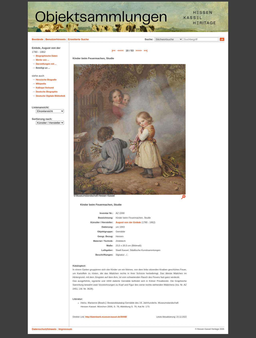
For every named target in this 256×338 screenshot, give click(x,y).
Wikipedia (41, 83)
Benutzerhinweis (55, 39)
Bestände (37, 39)
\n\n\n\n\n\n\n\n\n (169, 39)
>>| (146, 50)
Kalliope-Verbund (45, 87)
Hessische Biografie (46, 79)
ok (222, 39)
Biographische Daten (47, 56)
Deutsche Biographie (47, 91)
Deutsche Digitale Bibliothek (50, 96)
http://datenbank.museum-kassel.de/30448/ (106, 317)
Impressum (65, 329)
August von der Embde (128, 222)
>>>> (139, 50)
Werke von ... (42, 60)
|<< (114, 50)
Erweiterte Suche (78, 39)
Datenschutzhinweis (44, 329)
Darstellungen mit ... (46, 64)
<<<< (121, 50)
